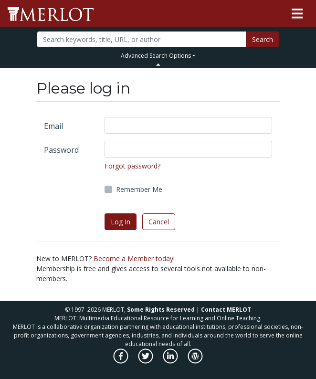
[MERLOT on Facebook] (121, 361)
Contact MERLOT (226, 309)
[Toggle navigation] (297, 14)
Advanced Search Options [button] (156, 56)
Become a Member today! (134, 258)
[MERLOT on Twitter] (146, 361)
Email (53, 126)
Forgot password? (132, 165)
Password (61, 150)
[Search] (141, 39)
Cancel (158, 221)
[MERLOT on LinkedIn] (171, 361)
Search (262, 39)
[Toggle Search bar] (158, 64)
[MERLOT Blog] (195, 361)
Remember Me (139, 189)
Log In (120, 221)
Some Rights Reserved (161, 309)
